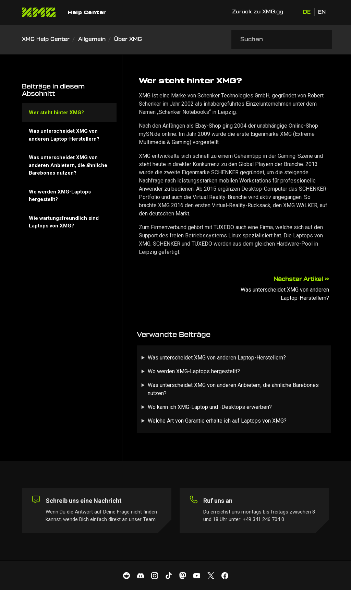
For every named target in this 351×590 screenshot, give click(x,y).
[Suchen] (281, 39)
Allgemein (92, 39)
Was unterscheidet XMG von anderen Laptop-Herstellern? (217, 357)
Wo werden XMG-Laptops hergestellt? (194, 371)
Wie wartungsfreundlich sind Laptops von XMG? (64, 222)
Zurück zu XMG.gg (257, 11)
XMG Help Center (46, 39)
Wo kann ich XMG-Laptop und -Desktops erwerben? (210, 407)
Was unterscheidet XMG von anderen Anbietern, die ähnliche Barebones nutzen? (233, 389)
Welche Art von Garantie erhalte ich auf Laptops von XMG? (217, 420)
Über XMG (128, 39)
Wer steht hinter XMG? (56, 112)
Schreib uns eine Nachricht (84, 500)
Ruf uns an (217, 500)
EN (322, 12)
